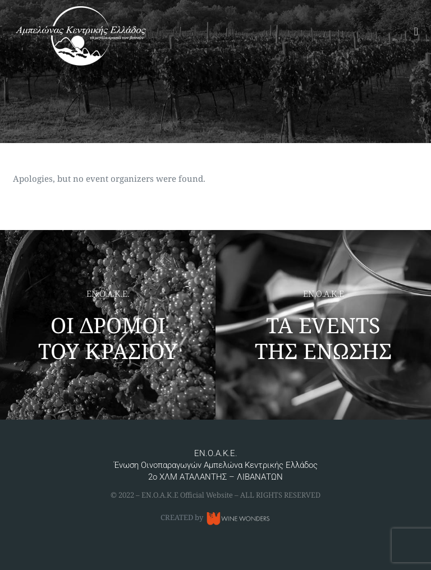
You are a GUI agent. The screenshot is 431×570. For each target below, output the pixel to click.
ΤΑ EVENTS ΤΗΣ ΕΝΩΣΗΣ (323, 337)
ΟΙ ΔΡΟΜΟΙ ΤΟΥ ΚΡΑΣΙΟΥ (107, 337)
